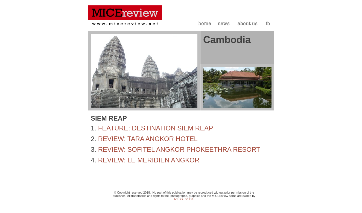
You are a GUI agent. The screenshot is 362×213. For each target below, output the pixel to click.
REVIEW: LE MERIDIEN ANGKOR (148, 160)
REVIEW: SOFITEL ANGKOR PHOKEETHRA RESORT (179, 149)
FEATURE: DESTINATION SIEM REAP (155, 128)
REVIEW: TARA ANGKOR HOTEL (148, 138)
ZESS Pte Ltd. (184, 199)
